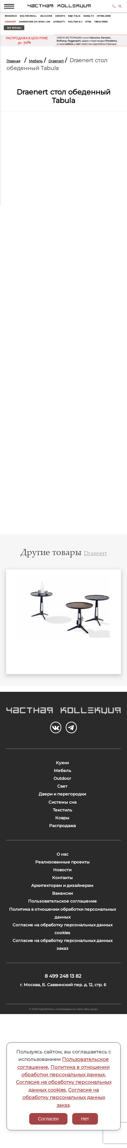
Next (111, 638)
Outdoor (62, 814)
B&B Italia (105, 23)
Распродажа (62, 886)
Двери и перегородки (62, 838)
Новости (62, 943)
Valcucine (65, 23)
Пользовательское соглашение (62, 991)
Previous (15, 638)
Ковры (62, 874)
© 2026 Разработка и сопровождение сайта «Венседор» (64, 1140)
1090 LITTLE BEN (63, 676)
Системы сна (62, 850)
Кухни (62, 790)
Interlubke (34, 31)
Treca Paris (73, 38)
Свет (62, 826)
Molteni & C (36, 38)
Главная (17, 72)
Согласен (48, 1118)
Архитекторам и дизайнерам (62, 967)
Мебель (48, 72)
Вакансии (62, 979)
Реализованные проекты (62, 931)
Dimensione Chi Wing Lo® (92, 31)
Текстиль (62, 862)
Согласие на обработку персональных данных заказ (63, 1097)
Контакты (62, 955)
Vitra (54, 38)
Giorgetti (13, 38)
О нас (62, 919)
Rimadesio (14, 23)
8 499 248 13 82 (108, 9)
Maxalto (13, 31)
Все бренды (102, 38)
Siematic (85, 23)
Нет (85, 1118)
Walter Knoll (40, 23)
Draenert (57, 31)
